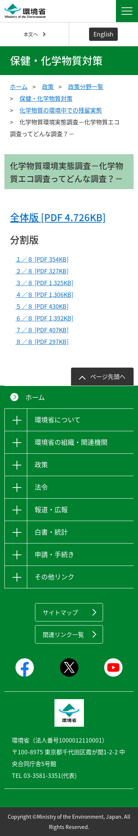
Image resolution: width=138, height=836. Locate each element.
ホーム (19, 86)
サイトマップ (60, 612)
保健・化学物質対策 (46, 98)
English (103, 33)
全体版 (58, 217)
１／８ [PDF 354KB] (41, 259)
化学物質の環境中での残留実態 (61, 110)
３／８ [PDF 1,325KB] (44, 282)
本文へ (31, 34)
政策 (48, 86)
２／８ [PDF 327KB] (41, 270)
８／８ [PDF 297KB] (41, 341)
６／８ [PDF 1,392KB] (44, 318)
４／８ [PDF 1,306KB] (44, 294)
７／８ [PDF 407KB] (41, 329)
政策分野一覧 (85, 86)
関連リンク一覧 (63, 634)
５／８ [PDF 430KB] (41, 306)
